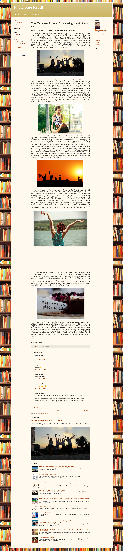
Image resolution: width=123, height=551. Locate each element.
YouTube (17, 24)
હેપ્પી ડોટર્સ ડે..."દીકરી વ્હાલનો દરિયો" (42, 506)
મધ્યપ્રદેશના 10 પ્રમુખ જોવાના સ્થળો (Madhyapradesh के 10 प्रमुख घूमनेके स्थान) (57, 466)
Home (57, 410)
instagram (98, 44)
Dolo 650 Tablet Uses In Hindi (46, 512)
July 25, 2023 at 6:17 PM (40, 369)
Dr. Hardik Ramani (101, 30)
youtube (98, 42)
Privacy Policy (18, 22)
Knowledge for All (28, 7)
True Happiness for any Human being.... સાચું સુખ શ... (21, 45)
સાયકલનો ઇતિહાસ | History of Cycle (47, 474)
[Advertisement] (60, 259)
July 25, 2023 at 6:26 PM (40, 378)
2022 (17, 37)
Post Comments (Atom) (42, 413)
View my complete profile (101, 34)
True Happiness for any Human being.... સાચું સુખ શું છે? (46, 420)
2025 (17, 39)
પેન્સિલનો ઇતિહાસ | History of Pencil (47, 537)
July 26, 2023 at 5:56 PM (40, 404)
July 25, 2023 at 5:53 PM (40, 359)
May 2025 (19, 41)
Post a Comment (37, 407)
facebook (98, 40)
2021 (17, 34)
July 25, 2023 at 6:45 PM (40, 388)
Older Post (86, 410)
